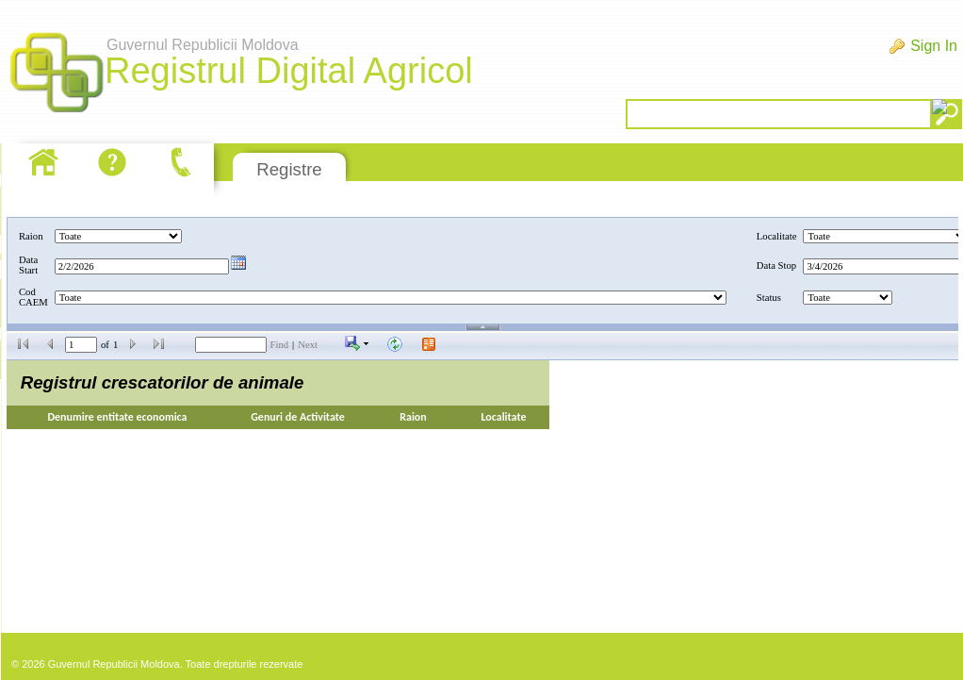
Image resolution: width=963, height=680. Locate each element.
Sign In (933, 46)
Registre (288, 169)
